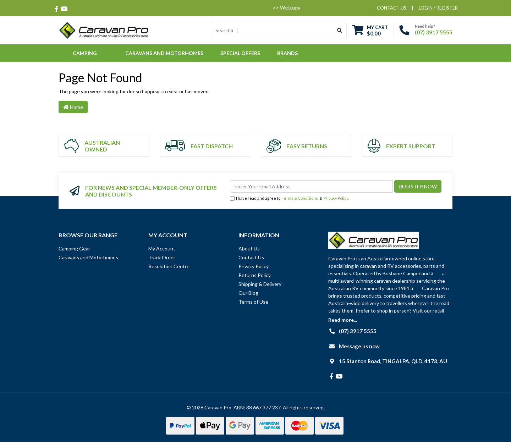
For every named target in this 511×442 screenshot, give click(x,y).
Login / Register (438, 8)
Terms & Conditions (300, 198)
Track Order (161, 257)
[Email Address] (311, 186)
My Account (161, 248)
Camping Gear (74, 248)
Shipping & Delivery (259, 284)
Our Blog (248, 293)
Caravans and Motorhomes (88, 257)
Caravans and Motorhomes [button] (164, 53)
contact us (391, 8)
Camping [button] (85, 53)
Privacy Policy (336, 198)
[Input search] (272, 30)
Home (73, 107)
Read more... (342, 320)
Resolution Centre (168, 266)
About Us (249, 248)
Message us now (359, 346)
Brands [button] (287, 53)
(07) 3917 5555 (433, 32)
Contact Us (251, 257)
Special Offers (240, 53)
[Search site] (340, 30)
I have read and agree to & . (289, 198)
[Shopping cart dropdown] (370, 30)
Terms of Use (253, 302)
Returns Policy (254, 275)
